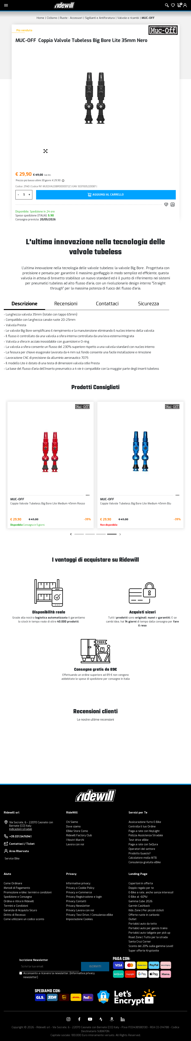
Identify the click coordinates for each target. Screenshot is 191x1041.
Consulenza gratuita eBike (145, 862)
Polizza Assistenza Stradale (146, 835)
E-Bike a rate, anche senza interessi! (151, 892)
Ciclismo (52, 18)
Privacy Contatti (76, 901)
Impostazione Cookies (79, 919)
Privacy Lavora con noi (80, 910)
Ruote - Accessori (71, 18)
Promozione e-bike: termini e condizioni (28, 892)
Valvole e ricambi (128, 18)
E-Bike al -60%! (138, 897)
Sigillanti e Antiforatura (100, 18)
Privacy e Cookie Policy (80, 888)
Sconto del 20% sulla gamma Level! (151, 946)
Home (40, 18)
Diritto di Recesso (15, 915)
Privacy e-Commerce (79, 892)
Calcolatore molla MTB (143, 858)
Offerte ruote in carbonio (144, 915)
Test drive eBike (139, 840)
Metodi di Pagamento (17, 888)
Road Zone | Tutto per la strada (148, 937)
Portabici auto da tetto (143, 924)
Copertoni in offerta (141, 883)
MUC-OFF (148, 18)
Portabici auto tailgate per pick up (149, 933)
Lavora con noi (75, 844)
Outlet (132, 919)
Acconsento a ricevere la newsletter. (59, 975)
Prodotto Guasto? (140, 853)
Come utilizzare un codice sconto (24, 919)
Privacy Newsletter (78, 906)
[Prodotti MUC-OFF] (163, 30)
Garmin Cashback (139, 906)
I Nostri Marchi (75, 840)
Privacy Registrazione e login (84, 897)
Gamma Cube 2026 (140, 901)
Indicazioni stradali (20, 829)
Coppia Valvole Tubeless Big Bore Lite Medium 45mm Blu (135, 503)
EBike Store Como (77, 831)
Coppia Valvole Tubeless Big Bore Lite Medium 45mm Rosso (47, 503)
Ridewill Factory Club (79, 835)
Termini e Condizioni (16, 906)
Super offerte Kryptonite (144, 950)
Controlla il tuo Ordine (142, 826)
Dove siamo (73, 826)
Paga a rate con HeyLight (144, 831)
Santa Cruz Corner (140, 941)
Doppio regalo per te (141, 888)
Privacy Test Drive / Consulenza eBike (89, 915)
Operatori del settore (142, 849)
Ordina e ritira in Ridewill (19, 901)
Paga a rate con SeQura (143, 844)
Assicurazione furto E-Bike (145, 822)
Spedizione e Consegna (18, 897)
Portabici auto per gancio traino (148, 928)
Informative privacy (78, 883)
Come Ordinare (13, 883)
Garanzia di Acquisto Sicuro (20, 910)
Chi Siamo (72, 822)
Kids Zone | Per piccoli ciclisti (146, 910)
